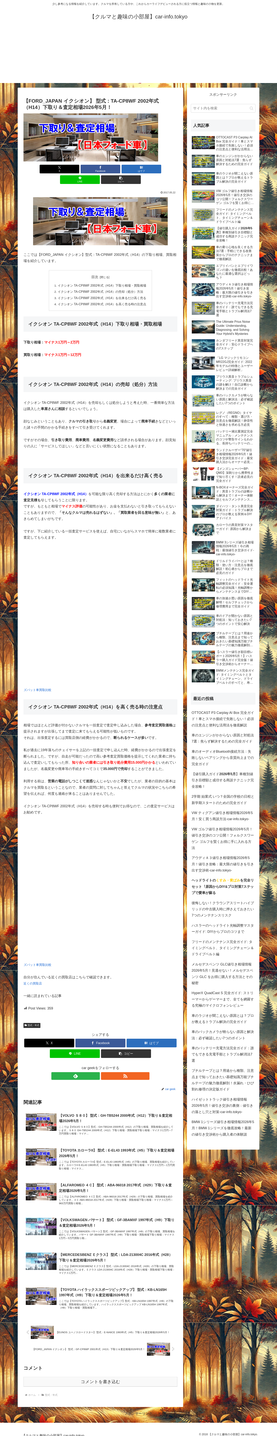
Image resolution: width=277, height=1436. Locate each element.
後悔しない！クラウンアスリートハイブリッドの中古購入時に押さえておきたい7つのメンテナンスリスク (223, 909)
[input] (223, 108)
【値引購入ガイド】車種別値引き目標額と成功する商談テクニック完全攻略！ (223, 780)
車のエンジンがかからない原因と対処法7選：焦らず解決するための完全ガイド (223, 738)
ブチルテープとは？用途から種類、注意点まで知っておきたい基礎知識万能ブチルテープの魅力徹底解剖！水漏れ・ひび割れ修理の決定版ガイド (223, 1080)
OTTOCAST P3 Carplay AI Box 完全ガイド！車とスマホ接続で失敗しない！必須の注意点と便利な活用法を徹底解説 (223, 719)
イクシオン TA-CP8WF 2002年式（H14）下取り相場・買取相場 (102, 275)
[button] (152, 169)
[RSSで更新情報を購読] (105, 1066)
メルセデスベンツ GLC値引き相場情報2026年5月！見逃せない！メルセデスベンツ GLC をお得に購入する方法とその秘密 (222, 973)
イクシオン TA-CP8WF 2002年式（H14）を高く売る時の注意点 (102, 293)
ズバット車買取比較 (39, 680)
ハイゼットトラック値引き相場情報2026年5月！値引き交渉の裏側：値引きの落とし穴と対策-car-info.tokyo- (222, 1106)
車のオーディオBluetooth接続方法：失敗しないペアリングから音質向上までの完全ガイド (223, 758)
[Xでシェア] (48, 169)
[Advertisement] (138, 56)
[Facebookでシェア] (74, 169)
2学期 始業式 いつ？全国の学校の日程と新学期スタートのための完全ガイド (223, 800)
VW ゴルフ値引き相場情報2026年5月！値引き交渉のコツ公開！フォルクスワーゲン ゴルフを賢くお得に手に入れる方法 (223, 838)
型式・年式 (32, 1015)
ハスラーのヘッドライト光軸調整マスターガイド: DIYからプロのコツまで (223, 929)
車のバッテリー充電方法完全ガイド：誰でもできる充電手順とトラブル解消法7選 (223, 1054)
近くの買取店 (33, 973)
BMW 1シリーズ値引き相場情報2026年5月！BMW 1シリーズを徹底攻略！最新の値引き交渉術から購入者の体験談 (223, 1128)
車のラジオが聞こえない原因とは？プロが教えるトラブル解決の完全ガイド (223, 1019)
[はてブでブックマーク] (100, 169)
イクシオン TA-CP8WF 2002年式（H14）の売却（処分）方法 (100, 281)
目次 (94, 266)
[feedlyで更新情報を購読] (96, 1066)
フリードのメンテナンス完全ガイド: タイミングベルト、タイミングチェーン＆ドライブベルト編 (223, 948)
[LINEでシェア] (126, 169)
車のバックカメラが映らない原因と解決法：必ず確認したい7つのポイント (223, 1035)
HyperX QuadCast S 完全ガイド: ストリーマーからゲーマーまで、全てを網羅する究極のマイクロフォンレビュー (223, 999)
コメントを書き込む (100, 1377)
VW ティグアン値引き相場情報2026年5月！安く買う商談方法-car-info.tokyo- (222, 816)
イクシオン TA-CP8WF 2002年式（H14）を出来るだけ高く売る (102, 287)
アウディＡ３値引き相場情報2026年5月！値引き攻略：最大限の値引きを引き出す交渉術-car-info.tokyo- (223, 864)
